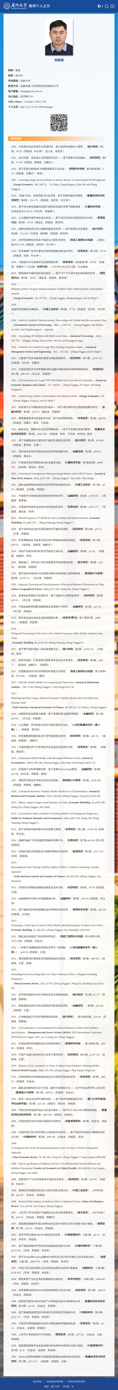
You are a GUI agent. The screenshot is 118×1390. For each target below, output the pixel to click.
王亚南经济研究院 (54, 1381)
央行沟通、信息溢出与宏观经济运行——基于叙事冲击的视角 (52, 157)
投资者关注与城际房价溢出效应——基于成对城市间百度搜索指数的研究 (58, 407)
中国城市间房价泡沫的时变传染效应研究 (41, 507)
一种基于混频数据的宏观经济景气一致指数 (42, 947)
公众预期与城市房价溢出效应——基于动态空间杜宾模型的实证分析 (56, 217)
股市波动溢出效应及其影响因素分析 (38, 617)
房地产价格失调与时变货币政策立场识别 (41, 551)
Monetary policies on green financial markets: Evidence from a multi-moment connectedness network (57, 291)
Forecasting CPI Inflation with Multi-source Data (43, 336)
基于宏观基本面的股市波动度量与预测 (40, 829)
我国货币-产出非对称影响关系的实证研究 (41, 1179)
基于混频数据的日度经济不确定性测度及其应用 (44, 440)
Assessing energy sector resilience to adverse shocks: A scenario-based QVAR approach (62, 180)
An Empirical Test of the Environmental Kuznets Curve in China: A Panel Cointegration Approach (54, 1150)
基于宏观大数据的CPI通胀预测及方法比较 (41, 168)
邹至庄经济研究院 (76, 1381)
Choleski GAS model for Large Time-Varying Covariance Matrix (51, 347)
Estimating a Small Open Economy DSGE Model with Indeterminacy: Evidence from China (56, 925)
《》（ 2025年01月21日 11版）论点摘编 (61, 266)
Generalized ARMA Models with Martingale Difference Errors (50, 758)
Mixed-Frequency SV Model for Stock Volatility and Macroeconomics (53, 518)
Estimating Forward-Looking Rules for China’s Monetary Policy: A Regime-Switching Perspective (54, 976)
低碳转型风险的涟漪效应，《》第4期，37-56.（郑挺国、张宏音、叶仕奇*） (58, 311)
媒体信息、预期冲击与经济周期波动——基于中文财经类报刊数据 (54, 429)
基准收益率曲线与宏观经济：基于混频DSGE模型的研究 (49, 595)
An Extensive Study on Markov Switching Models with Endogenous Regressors (58, 813)
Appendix (48, 329)
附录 (89, 434)
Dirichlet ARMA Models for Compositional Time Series (46, 682)
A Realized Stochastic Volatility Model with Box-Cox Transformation (53, 791)
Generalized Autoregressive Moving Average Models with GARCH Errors (55, 473)
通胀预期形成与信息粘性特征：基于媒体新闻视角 (46, 418)
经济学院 (37, 1381)
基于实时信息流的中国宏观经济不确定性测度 (43, 529)
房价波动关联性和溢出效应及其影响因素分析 (43, 451)
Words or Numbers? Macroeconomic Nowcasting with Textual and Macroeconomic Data (62, 320)
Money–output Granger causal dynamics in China (43, 802)
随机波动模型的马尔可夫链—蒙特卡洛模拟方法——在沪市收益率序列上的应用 (62, 1088)
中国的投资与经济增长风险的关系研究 (40, 1121)
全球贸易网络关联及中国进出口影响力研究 (42, 240)
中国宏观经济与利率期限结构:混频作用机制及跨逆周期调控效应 (53, 369)
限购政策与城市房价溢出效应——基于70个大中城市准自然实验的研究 (57, 273)
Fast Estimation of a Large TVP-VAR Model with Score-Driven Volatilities (56, 380)
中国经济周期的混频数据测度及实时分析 (41, 887)
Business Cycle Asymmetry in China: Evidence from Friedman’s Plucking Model (59, 1065)
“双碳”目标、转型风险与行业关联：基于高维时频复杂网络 (50, 195)
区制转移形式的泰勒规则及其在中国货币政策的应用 (47, 1076)
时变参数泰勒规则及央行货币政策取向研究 (42, 736)
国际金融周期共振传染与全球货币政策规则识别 (44, 484)
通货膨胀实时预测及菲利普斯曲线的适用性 (42, 958)
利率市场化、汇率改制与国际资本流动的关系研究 (46, 660)
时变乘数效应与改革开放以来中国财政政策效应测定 (47, 540)
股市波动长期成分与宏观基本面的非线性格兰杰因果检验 (49, 573)
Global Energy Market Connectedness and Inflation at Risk (48, 396)
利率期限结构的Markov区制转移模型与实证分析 (45, 1290)
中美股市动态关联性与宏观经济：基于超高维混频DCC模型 (51, 146)
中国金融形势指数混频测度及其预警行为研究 (43, 606)
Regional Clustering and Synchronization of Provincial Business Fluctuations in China (61, 584)
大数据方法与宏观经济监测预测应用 (38, 262)
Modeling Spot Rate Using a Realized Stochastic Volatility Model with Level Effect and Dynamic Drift (54, 700)
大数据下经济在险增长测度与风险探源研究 (42, 358)
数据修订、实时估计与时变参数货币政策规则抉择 (46, 562)
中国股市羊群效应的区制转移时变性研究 (41, 495)
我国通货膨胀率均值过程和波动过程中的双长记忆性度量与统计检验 (56, 1223)
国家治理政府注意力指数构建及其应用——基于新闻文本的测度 (53, 229)
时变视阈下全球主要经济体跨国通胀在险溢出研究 (46, 251)
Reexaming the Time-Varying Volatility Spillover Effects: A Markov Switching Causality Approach (55, 869)
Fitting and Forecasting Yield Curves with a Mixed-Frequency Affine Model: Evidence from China (56, 635)
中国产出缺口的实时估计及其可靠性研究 (41, 1054)
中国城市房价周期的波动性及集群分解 (40, 462)
